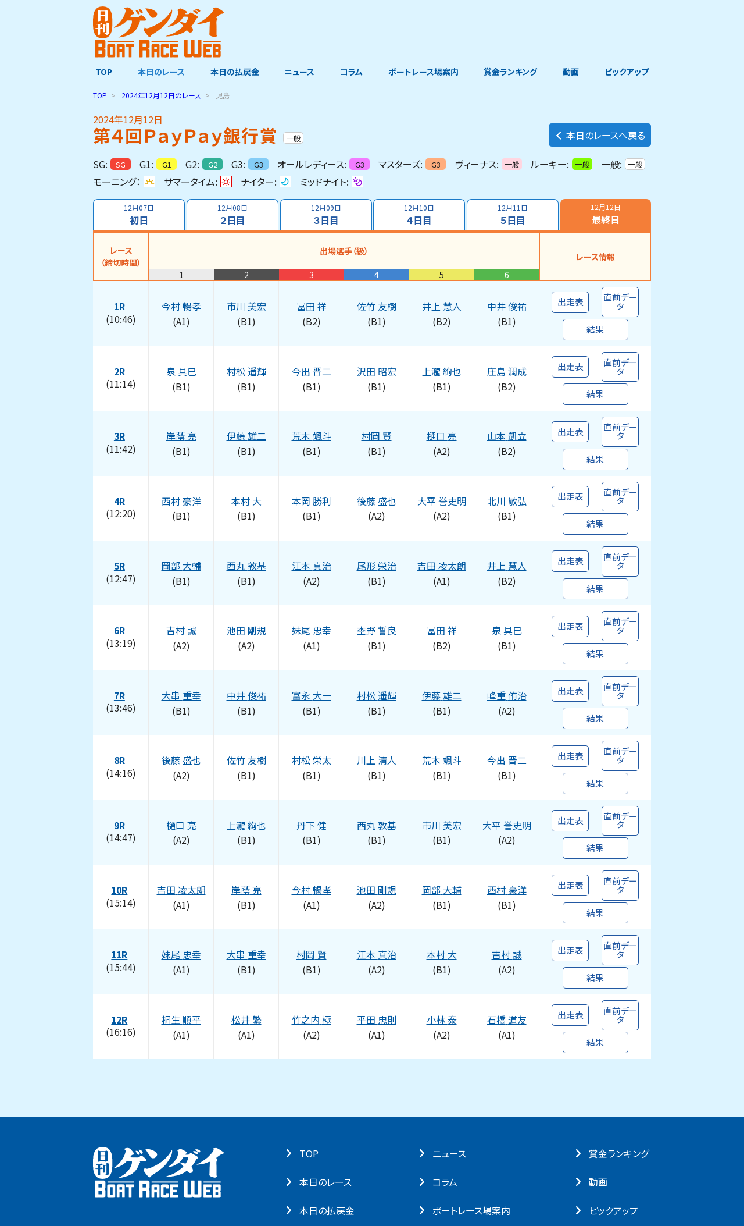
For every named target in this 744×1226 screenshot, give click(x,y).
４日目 (420, 214)
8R (120, 697)
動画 (572, 71)
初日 (138, 214)
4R (120, 472)
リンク (242, 1156)
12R (121, 923)
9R (120, 754)
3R (120, 415)
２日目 (232, 214)
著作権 (208, 1156)
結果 (595, 321)
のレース (161, 95)
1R (120, 302)
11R (121, 867)
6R (120, 585)
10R (121, 810)
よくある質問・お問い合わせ (307, 1156)
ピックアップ (629, 71)
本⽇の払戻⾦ (329, 1110)
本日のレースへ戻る (600, 132)
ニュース (299, 71)
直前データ (620, 297)
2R (120, 359)
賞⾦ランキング (621, 1053)
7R (120, 641)
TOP (101, 71)
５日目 (513, 214)
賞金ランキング (512, 71)
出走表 (570, 297)
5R (120, 528)
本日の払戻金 (233, 71)
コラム (351, 71)
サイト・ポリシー (117, 1156)
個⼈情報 (169, 1156)
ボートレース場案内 (424, 71)
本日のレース (159, 71)
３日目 (325, 214)
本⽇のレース (328, 1081)
